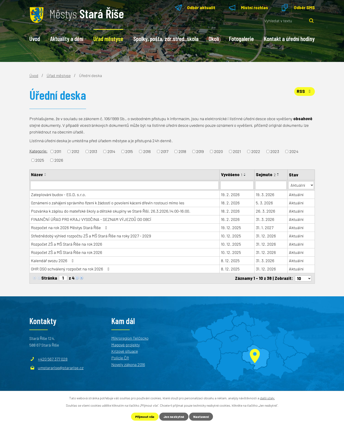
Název (37, 174)
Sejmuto (266, 174)
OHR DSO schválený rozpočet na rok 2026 (71, 268)
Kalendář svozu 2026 (53, 260)
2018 (182, 151)
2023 (274, 151)
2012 (75, 151)
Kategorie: (38, 150)
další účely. (267, 398)
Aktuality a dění (66, 38)
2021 (237, 151)
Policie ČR (120, 357)
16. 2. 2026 (230, 219)
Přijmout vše (144, 417)
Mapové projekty (125, 344)
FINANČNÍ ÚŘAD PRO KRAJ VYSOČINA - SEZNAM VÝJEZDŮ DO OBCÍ (91, 219)
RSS (304, 91)
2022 (255, 151)
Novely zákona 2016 (128, 364)
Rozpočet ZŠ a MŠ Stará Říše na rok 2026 (66, 244)
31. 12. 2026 (266, 235)
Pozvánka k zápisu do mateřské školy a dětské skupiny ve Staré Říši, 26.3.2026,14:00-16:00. (110, 211)
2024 (293, 151)
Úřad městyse (108, 38)
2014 (111, 151)
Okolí (214, 38)
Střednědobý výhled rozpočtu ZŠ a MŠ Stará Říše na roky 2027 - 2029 (91, 235)
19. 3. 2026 (265, 194)
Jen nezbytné (173, 417)
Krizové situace (124, 351)
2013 (93, 151)
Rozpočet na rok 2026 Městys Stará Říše (70, 227)
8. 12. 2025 (230, 260)
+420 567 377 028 (52, 358)
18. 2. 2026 (230, 202)
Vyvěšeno (231, 174)
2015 (129, 151)
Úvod (34, 38)
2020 (218, 151)
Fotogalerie (241, 38)
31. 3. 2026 (265, 219)
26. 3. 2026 (265, 211)
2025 (39, 160)
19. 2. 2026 (230, 194)
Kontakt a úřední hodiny (289, 38)
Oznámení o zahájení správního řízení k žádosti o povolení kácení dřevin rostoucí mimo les (107, 202)
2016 (147, 151)
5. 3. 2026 (264, 202)
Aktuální (296, 194)
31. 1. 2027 (264, 227)
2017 (164, 151)
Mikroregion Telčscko (129, 337)
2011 (57, 151)
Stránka (49, 278)
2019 (200, 151)
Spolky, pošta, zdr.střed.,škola (166, 38)
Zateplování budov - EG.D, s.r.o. (58, 194)
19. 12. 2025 (231, 227)
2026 (58, 160)
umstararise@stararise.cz (61, 367)
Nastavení (201, 417)
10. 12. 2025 (231, 235)
